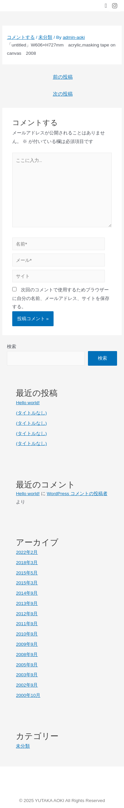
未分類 (45, 37)
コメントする (21, 37)
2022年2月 (27, 552)
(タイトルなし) (31, 412)
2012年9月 (27, 613)
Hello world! (27, 402)
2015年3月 (27, 582)
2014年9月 (27, 593)
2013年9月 (27, 603)
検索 (11, 346)
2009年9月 (27, 644)
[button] (106, 6)
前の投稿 (63, 77)
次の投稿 (63, 94)
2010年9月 (27, 633)
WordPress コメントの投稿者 (77, 493)
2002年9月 (27, 685)
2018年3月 (27, 562)
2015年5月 (27, 572)
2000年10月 (28, 695)
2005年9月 (27, 664)
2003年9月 (27, 674)
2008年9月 (27, 654)
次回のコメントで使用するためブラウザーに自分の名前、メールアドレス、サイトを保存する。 (60, 298)
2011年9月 (27, 623)
